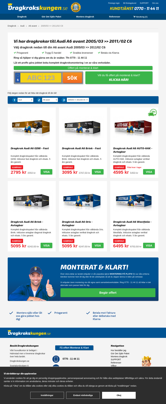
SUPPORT (144, 3)
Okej (119, 395)
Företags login (114, 3)
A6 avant (32, 26)
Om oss (155, 3)
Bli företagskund (129, 3)
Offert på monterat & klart (83, 67)
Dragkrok (22, 16)
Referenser (114, 16)
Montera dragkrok (85, 16)
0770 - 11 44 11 (146, 8)
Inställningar (47, 395)
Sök (72, 78)
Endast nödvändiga (83, 395)
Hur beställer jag (118, 350)
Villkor (114, 365)
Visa (46, 171)
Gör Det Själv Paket (51, 16)
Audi (22, 26)
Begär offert (107, 292)
